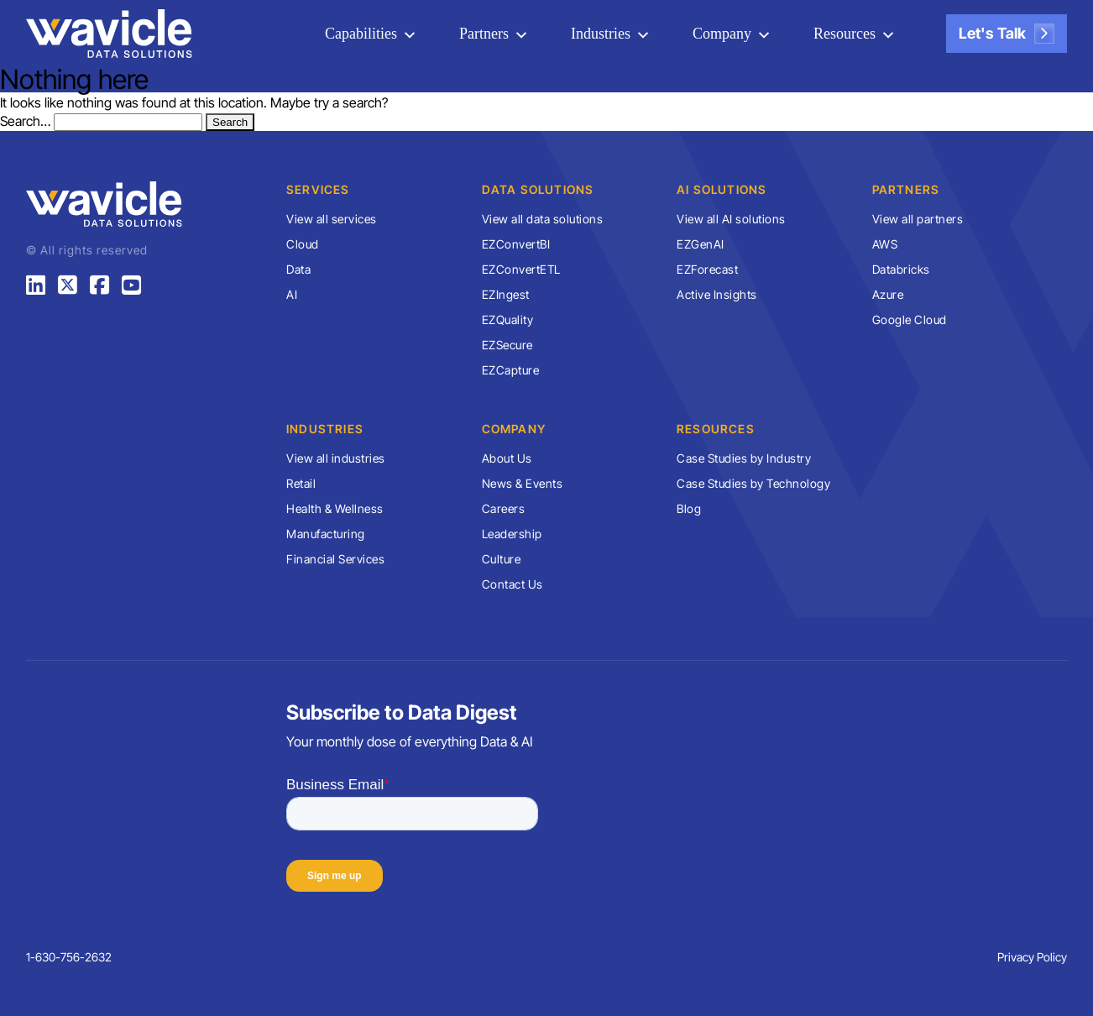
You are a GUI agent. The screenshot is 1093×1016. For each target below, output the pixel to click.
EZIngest (506, 294)
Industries (601, 33)
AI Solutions (721, 189)
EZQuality (508, 319)
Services (318, 189)
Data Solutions (538, 189)
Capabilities (362, 33)
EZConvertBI (516, 244)
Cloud (302, 244)
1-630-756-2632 (69, 957)
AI (291, 294)
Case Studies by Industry (744, 458)
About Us (507, 458)
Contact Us (512, 584)
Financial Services (335, 559)
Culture (501, 559)
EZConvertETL (521, 269)
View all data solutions (543, 219)
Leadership (512, 533)
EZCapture (511, 370)
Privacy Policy (1032, 957)
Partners (485, 33)
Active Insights (717, 294)
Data (298, 269)
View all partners (918, 219)
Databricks (901, 269)
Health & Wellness (335, 508)
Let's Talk (1006, 34)
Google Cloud (909, 319)
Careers (504, 508)
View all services (331, 219)
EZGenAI (700, 244)
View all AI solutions (731, 219)
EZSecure (507, 345)
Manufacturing (325, 533)
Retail (301, 483)
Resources (844, 33)
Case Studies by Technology (753, 483)
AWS (885, 244)
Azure (888, 294)
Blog (689, 508)
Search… (25, 121)
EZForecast (707, 269)
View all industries (335, 458)
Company (722, 33)
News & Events (522, 483)
